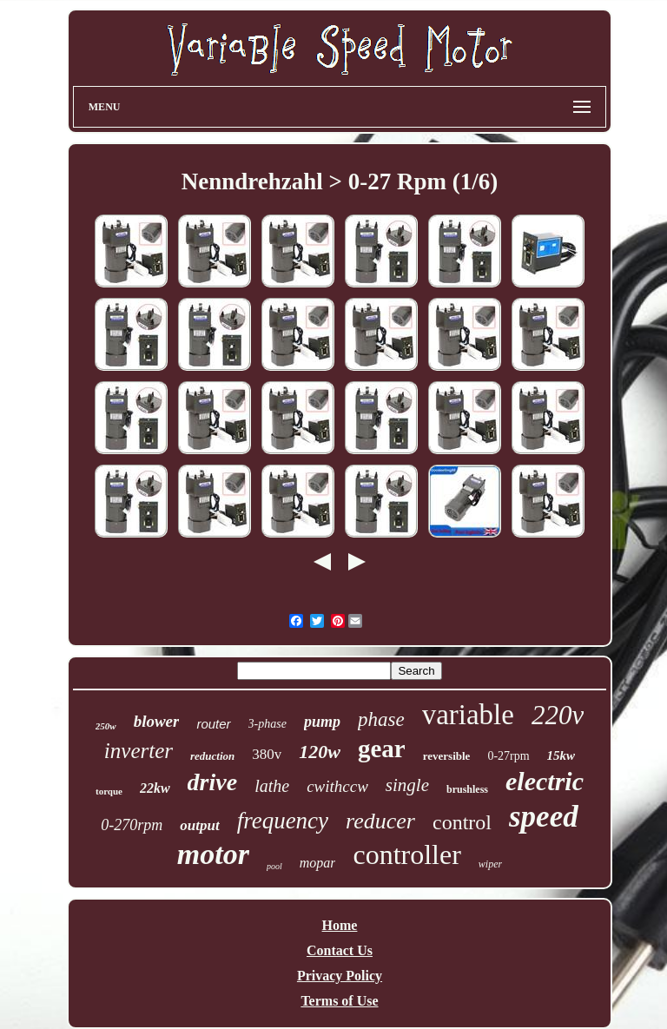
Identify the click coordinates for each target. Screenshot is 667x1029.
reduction (212, 755)
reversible (447, 755)
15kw (561, 755)
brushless (467, 789)
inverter (138, 750)
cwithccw (337, 786)
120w (319, 751)
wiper (490, 864)
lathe (271, 785)
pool (274, 866)
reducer (380, 821)
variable (468, 714)
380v (266, 754)
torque (109, 791)
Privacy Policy (339, 975)
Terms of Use (339, 1000)
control (462, 822)
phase (381, 719)
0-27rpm (508, 755)
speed (543, 817)
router (213, 723)
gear (382, 748)
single (407, 785)
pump (322, 721)
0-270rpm (131, 825)
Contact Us (340, 950)
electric (544, 781)
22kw (155, 788)
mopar (318, 862)
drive (213, 781)
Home (340, 925)
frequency (282, 821)
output (199, 825)
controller (406, 854)
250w (106, 726)
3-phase (267, 723)
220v (558, 715)
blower (157, 721)
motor (213, 854)
